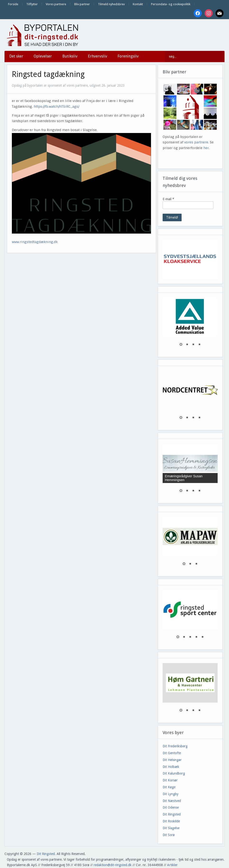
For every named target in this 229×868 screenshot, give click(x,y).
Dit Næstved (172, 801)
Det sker (16, 56)
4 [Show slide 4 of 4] (199, 344)
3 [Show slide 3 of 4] (193, 344)
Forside (13, 4)
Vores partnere (56, 4)
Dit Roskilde (171, 821)
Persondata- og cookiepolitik (170, 4)
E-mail (168, 199)
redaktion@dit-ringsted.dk (113, 865)
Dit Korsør (170, 780)
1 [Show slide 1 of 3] (184, 564)
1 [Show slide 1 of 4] (180, 344)
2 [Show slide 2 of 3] (190, 564)
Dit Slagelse (171, 828)
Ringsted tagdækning (48, 74)
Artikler (172, 865)
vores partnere (196, 142)
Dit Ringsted (172, 814)
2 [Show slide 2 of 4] (187, 344)
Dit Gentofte (172, 753)
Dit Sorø (169, 835)
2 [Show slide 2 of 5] (184, 637)
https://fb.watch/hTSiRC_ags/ (56, 106)
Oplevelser (43, 56)
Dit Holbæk (171, 767)
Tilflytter (32, 4)
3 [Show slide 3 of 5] (190, 637)
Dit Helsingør (172, 760)
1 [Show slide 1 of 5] (177, 637)
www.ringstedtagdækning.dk (35, 242)
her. (206, 148)
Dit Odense (171, 807)
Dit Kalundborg (174, 773)
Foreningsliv (128, 56)
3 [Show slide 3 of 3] (196, 564)
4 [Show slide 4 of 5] (196, 637)
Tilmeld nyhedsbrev (111, 4)
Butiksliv (70, 56)
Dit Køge (169, 787)
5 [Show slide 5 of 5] (202, 637)
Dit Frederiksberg (175, 746)
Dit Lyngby (171, 794)
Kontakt (138, 4)
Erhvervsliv (97, 56)
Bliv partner (82, 4)
